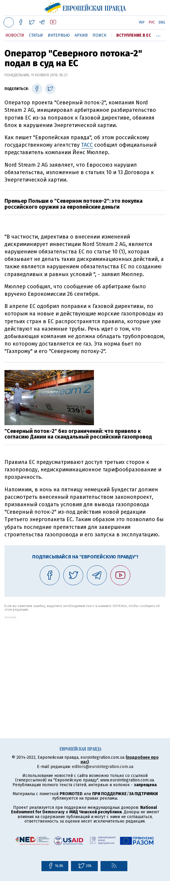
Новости (14, 35)
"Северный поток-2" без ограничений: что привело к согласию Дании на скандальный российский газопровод (78, 434)
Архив (81, 35)
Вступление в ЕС (133, 35)
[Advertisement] (85, 660)
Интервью (59, 35)
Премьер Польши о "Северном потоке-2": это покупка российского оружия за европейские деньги (73, 204)
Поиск (99, 35)
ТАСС (87, 145)
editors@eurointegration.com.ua (102, 766)
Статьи (36, 35)
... (158, 34)
